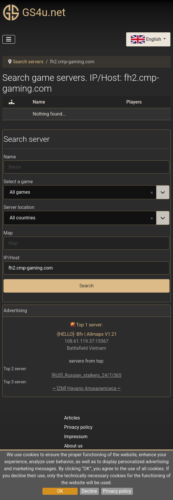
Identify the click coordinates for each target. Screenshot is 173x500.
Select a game (18, 181)
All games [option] (80, 192)
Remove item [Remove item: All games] (152, 192)
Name (9, 157)
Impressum (76, 436)
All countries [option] (80, 218)
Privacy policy (117, 491)
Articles (72, 418)
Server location (18, 207)
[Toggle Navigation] (8, 39)
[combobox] (86, 192)
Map (8, 233)
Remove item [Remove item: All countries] (152, 218)
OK (60, 491)
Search (86, 286)
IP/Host (11, 258)
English (146, 39)
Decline (89, 491)
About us (73, 446)
